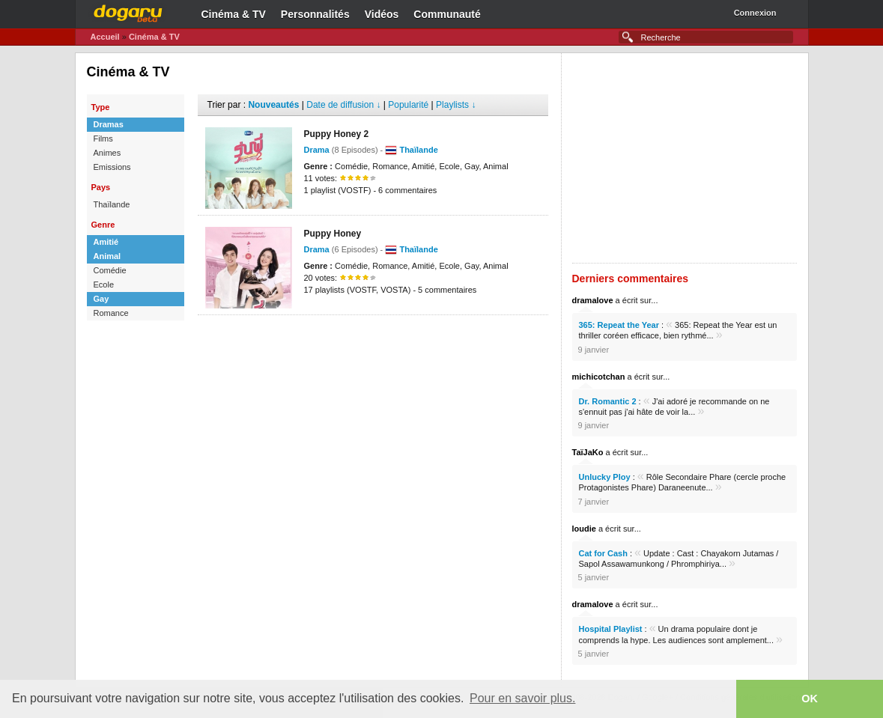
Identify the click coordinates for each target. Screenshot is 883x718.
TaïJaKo (588, 452)
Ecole (104, 284)
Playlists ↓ (456, 105)
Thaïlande (112, 204)
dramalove (592, 300)
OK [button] (809, 699)
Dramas (109, 124)
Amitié (106, 241)
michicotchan (598, 376)
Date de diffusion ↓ (343, 105)
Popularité (408, 105)
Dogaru (128, 11)
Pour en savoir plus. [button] (522, 698)
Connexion (755, 12)
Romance (111, 312)
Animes (107, 152)
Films (103, 138)
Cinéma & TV (233, 14)
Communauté (446, 14)
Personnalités (315, 14)
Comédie (110, 270)
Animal (107, 256)
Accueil (105, 36)
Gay (101, 298)
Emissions (112, 166)
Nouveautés (273, 105)
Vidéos (382, 14)
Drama (317, 149)
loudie (584, 528)
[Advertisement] (373, 337)
